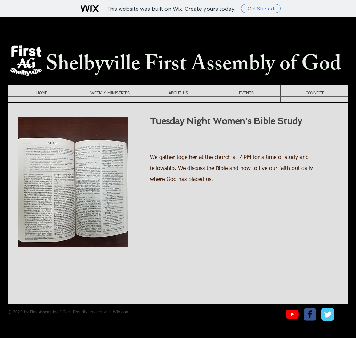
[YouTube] (292, 314)
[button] (110, 93)
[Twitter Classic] (327, 314)
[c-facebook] (310, 314)
